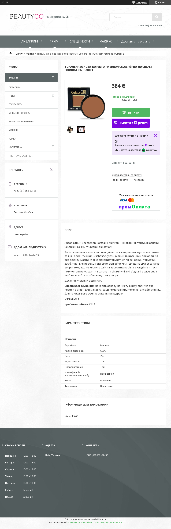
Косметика (15, 147)
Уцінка (12, 138)
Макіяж (30, 53)
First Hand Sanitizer (20, 155)
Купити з (134, 123)
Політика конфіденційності (108, 522)
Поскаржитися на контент (81, 522)
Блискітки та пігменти (22, 121)
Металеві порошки (20, 113)
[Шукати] (157, 17)
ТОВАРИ (18, 53)
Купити (133, 112)
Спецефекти (16, 104)
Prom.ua (102, 519)
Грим (12, 96)
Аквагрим (15, 87)
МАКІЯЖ (105, 41)
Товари (13, 77)
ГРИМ (54, 41)
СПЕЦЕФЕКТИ (80, 41)
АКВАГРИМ (29, 41)
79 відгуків (141, 2)
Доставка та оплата (135, 41)
